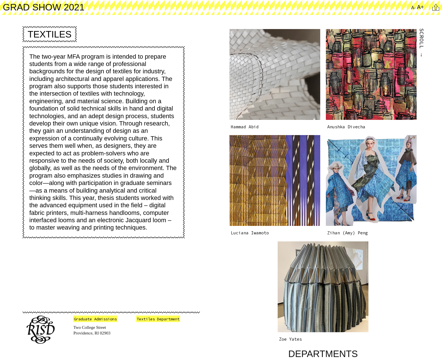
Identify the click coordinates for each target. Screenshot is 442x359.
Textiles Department (158, 318)
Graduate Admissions (95, 318)
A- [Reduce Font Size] (413, 7)
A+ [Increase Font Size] (420, 7)
